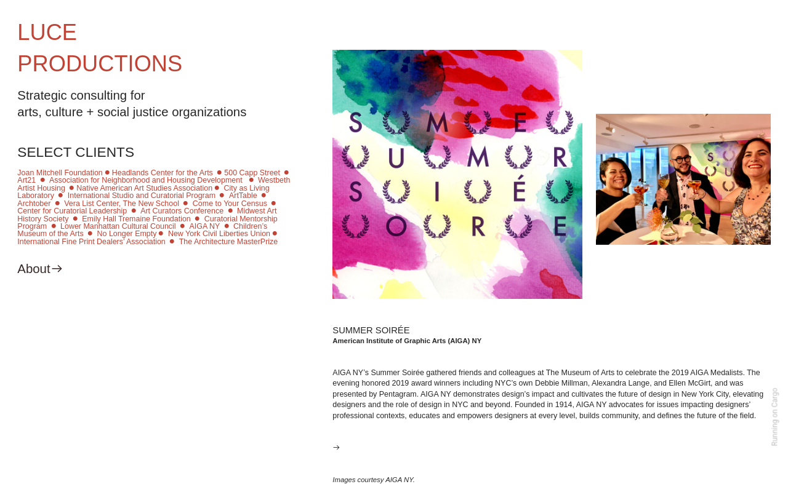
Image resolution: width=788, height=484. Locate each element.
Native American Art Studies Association (144, 188)
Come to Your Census (230, 203)
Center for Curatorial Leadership (72, 211)
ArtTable (243, 195)
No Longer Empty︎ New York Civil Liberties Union (183, 233)
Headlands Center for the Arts (162, 173)
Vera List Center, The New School (121, 203)
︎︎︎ (336, 447)
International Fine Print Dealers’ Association (91, 241)
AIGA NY (205, 226)
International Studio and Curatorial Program (140, 195)
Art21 (26, 180)
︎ (60, 195)
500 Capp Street (252, 173)
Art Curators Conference (181, 211)
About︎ (40, 269)
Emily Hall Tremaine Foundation (136, 219)
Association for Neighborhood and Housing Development (146, 180)
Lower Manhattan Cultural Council (118, 226)
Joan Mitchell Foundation (59, 173)
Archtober (34, 203)
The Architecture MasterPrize (228, 241)
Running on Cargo (775, 417)
